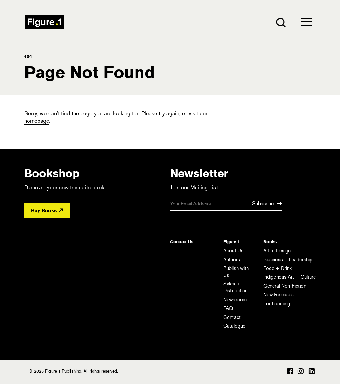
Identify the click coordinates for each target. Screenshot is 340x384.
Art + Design (277, 250)
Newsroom (235, 299)
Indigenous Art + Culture (289, 277)
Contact (232, 317)
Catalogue (234, 326)
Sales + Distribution (235, 287)
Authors (231, 259)
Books (270, 242)
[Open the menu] (306, 23)
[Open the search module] (280, 22)
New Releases (278, 294)
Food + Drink (277, 268)
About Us (233, 250)
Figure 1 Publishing (44, 22)
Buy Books (47, 210)
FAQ (228, 308)
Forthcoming (276, 303)
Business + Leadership (287, 259)
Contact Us (181, 242)
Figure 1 (231, 242)
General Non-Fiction (284, 286)
